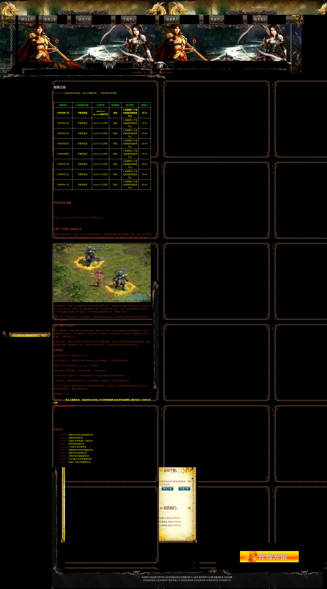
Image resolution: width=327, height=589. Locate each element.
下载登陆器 (82, 123)
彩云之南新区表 (90, 93)
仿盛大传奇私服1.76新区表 (81, 441)
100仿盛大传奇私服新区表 (80, 459)
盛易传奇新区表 (76, 438)
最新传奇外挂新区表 (78, 453)
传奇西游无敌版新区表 (79, 456)
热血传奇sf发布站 (72, 93)
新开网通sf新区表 (76, 444)
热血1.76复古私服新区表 (80, 462)
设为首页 (264, 7)
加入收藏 (255, 7)
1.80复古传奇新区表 (77, 447)
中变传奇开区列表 (108, 93)
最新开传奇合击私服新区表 (81, 435)
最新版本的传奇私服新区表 (81, 450)
